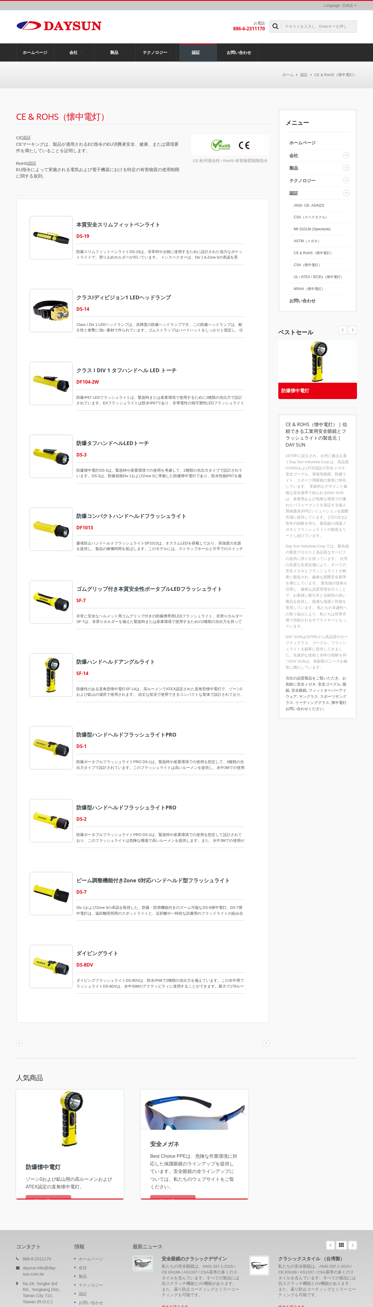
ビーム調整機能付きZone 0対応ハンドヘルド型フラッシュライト (159, 840)
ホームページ (35, 52)
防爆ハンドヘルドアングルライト (121, 635)
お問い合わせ (239, 52)
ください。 (317, 709)
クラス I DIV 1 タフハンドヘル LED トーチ (132, 361)
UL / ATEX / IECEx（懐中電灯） (319, 277)
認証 (198, 52)
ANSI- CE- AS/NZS (309, 205)
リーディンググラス (312, 702)
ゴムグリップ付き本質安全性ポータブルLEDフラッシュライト (155, 566)
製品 (116, 52)
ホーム (288, 75)
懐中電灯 (338, 702)
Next (342, 330)
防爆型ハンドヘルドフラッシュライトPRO (132, 703)
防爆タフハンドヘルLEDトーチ (118, 429)
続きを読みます (175, 1259)
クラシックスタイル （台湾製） (311, 1210)
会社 (75, 52)
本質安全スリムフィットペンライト (124, 224)
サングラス (308, 696)
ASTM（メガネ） (307, 241)
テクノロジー (157, 52)
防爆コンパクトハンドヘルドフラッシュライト (137, 498)
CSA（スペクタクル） (311, 217)
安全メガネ (306, 684)
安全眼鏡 (299, 690)
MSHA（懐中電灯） (309, 289)
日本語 (347, 5)
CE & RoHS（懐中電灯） (335, 75)
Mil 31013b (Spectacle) (312, 229)
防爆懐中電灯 (298, 388)
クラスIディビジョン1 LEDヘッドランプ (129, 292)
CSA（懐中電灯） (308, 265)
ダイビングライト (103, 909)
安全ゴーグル (329, 684)
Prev (352, 330)
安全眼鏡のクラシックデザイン (194, 1210)
